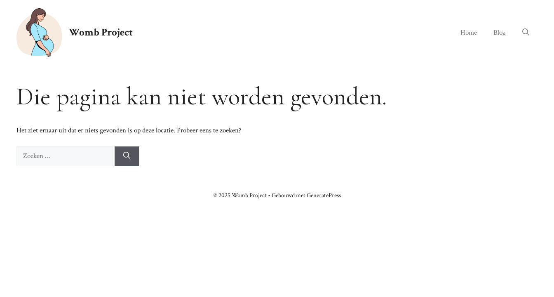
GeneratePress (324, 195)
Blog (499, 32)
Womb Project (101, 32)
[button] (526, 32)
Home (468, 32)
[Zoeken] (127, 156)
